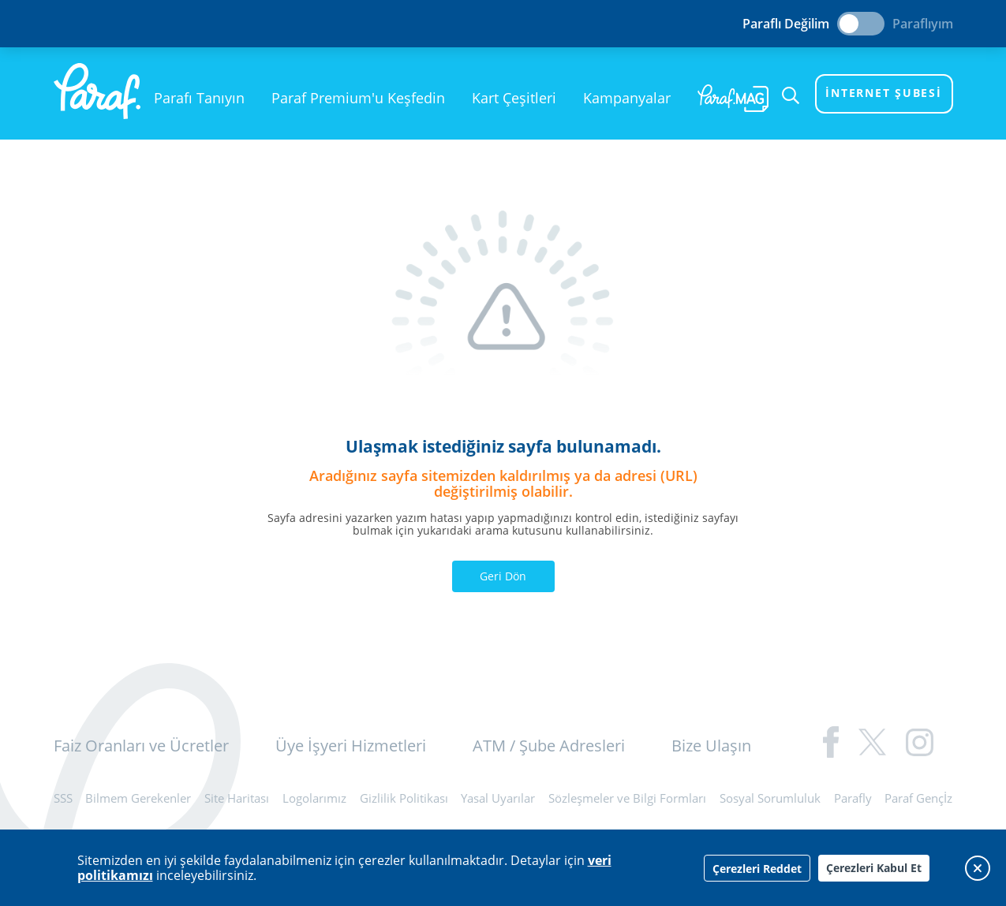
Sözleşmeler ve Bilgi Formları (627, 798)
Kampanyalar (627, 97)
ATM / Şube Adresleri (549, 745)
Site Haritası (236, 798)
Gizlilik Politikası (404, 798)
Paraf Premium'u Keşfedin (358, 97)
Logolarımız (314, 798)
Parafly (853, 798)
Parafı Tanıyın (199, 97)
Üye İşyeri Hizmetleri (350, 745)
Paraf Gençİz (918, 798)
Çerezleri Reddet (757, 868)
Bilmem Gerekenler (138, 798)
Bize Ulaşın (711, 745)
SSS (63, 798)
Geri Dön (503, 576)
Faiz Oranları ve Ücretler (141, 745)
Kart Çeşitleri (514, 97)
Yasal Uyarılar (498, 798)
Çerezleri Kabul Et (874, 867)
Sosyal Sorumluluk (770, 798)
